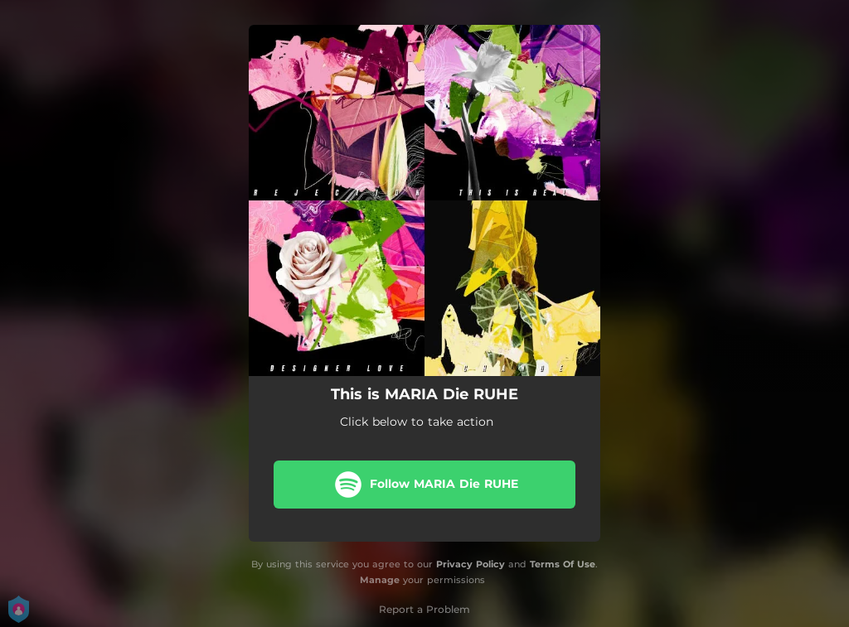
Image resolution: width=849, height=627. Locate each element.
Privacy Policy (470, 564)
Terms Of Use (562, 564)
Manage (380, 580)
